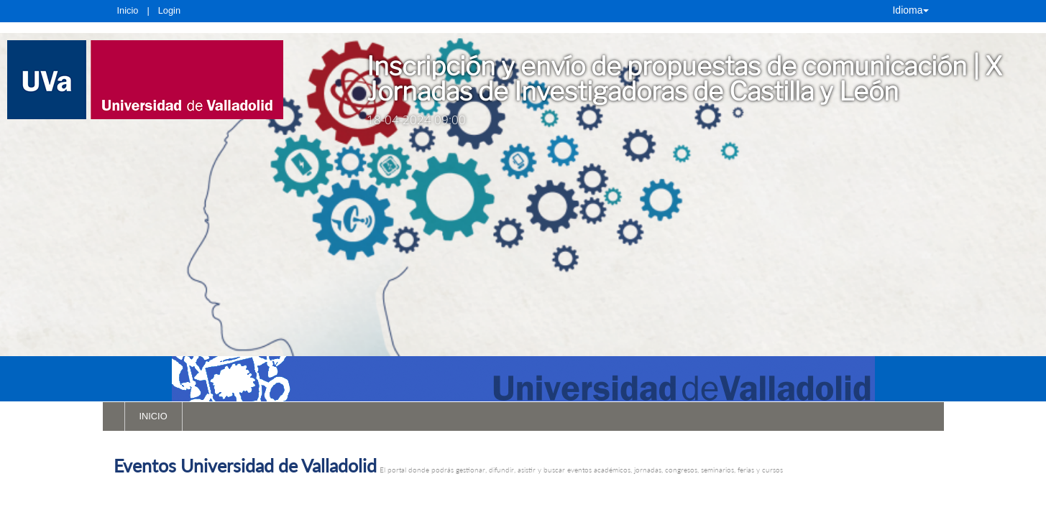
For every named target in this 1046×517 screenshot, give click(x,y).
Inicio (128, 10)
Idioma (910, 10)
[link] (167, 79)
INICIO (153, 416)
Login (169, 10)
